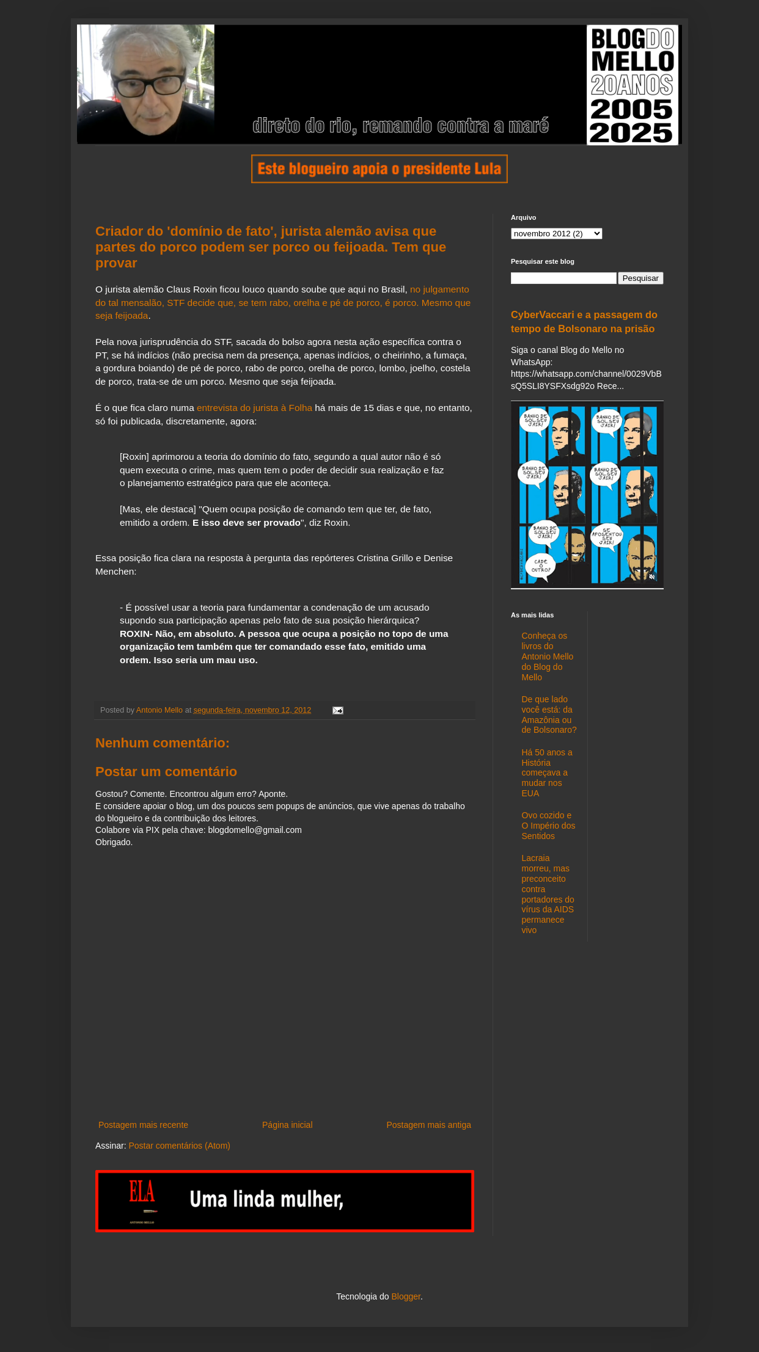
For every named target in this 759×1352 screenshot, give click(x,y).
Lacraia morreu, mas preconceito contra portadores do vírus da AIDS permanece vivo (548, 894)
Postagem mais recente (143, 1125)
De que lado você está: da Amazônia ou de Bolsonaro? (549, 714)
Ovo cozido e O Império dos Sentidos (549, 825)
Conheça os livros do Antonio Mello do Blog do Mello (548, 656)
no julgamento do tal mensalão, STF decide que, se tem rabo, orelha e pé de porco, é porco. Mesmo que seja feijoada (283, 302)
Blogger (405, 1296)
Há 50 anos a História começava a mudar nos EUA (547, 772)
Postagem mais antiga (428, 1125)
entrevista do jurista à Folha (256, 407)
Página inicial (287, 1125)
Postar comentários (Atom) (179, 1145)
